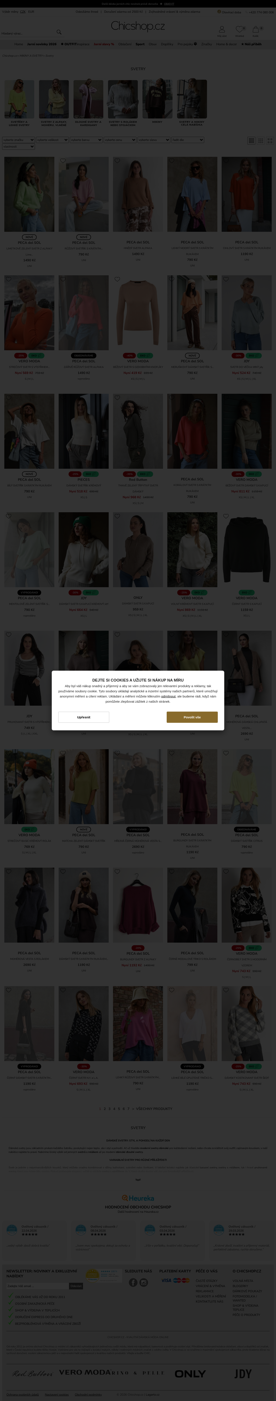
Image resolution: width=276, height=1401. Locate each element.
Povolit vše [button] (192, 717)
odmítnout (168, 696)
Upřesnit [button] (83, 717)
